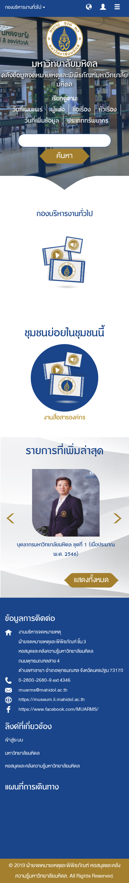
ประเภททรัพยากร (87, 120)
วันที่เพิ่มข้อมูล (42, 120)
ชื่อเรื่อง (82, 109)
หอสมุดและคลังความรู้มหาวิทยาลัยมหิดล (42, 766)
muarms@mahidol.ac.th (43, 690)
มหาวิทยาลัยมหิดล (22, 753)
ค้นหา (64, 156)
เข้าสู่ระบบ (14, 740)
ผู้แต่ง (57, 109)
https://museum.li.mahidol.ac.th (52, 699)
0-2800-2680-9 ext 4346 (45, 680)
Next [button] (117, 518)
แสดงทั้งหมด (91, 580)
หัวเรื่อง (108, 109)
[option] (64, 517)
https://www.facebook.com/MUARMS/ (59, 709)
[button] (89, 6)
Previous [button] (10, 518)
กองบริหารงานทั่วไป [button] (25, 7)
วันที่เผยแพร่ (27, 109)
